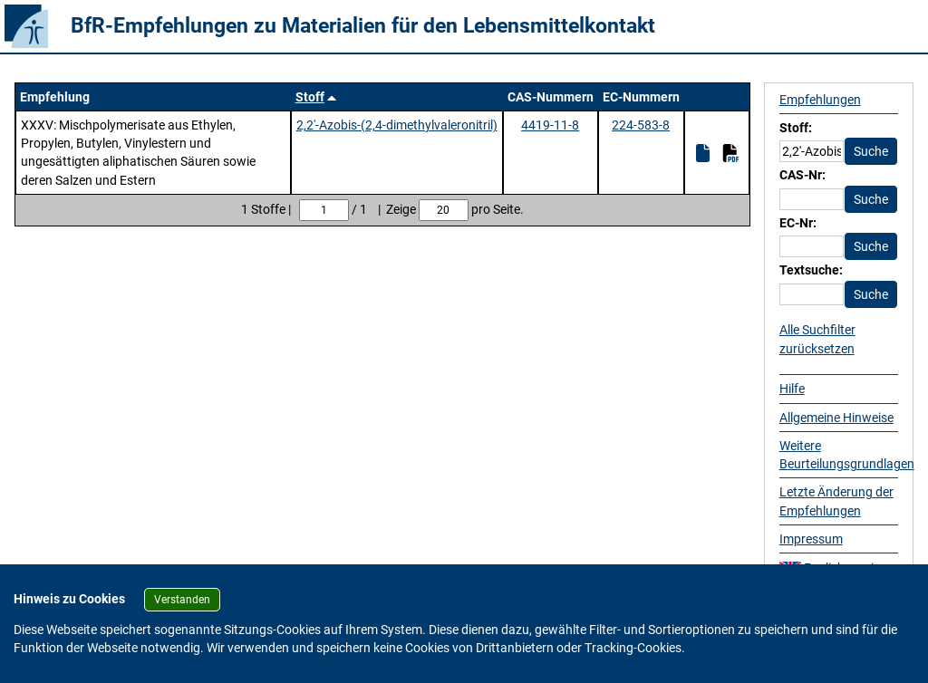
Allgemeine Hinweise (836, 417)
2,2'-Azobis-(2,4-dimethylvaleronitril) (397, 125)
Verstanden (182, 599)
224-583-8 (641, 125)
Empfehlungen (820, 99)
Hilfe (792, 388)
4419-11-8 (550, 125)
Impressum (811, 539)
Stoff (309, 97)
